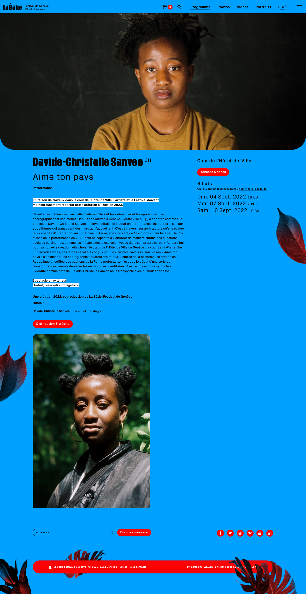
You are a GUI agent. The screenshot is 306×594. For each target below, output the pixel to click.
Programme (200, 7)
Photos (224, 7)
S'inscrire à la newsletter (134, 532)
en (282, 7)
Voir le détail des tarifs (252, 188)
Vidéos (243, 7)
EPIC (254, 567)
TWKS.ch (207, 567)
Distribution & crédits (52, 324)
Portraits (263, 7)
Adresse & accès (213, 172)
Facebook (80, 311)
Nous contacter (138, 567)
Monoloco (243, 567)
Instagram (97, 311)
